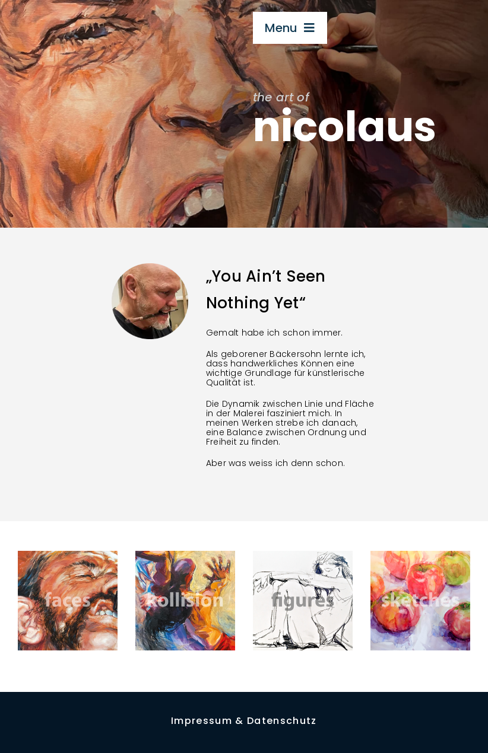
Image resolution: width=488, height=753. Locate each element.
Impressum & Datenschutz (244, 721)
